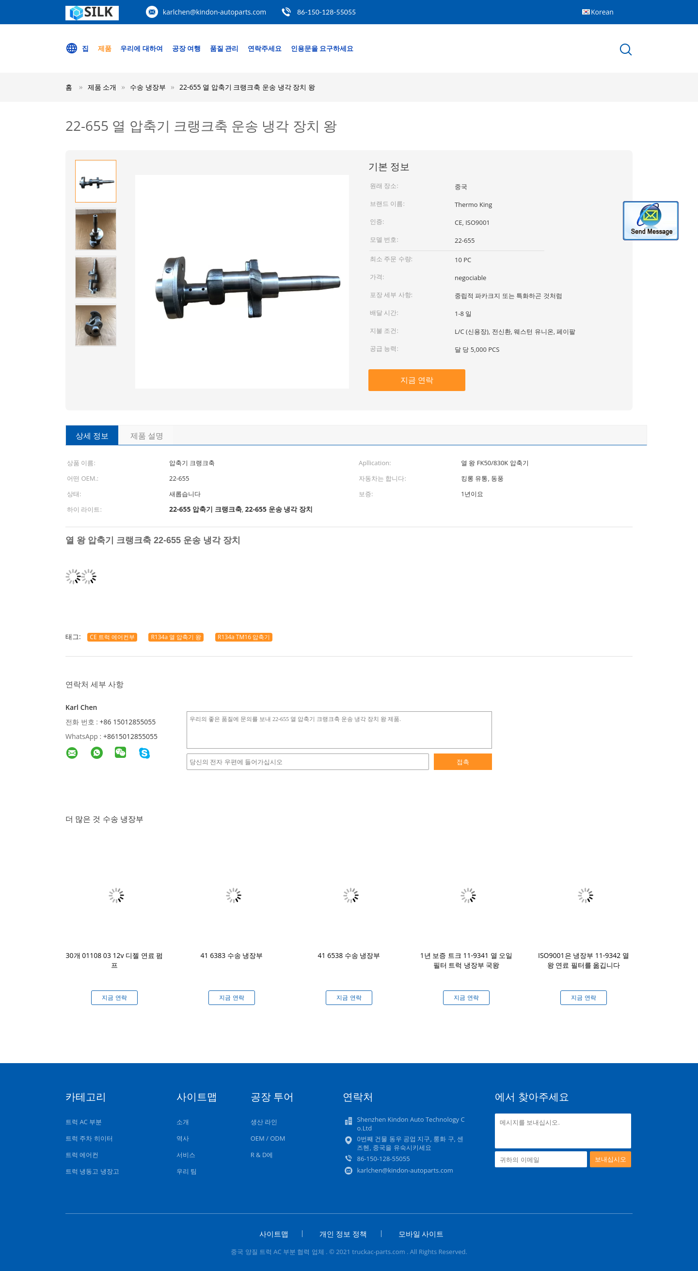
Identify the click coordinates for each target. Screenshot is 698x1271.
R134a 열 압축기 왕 (176, 637)
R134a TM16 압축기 (244, 637)
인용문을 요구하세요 (322, 48)
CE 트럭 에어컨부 (112, 637)
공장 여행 (186, 48)
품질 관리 (224, 48)
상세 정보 (92, 435)
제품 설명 (146, 435)
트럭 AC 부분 (83, 1121)
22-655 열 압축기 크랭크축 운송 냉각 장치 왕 (247, 87)
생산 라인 (264, 1121)
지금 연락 (416, 380)
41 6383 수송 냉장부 (232, 955)
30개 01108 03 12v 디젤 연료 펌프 (114, 960)
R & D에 (262, 1154)
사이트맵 (273, 1233)
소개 (182, 1121)
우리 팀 (186, 1171)
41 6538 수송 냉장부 (349, 955)
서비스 (185, 1154)
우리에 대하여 (141, 48)
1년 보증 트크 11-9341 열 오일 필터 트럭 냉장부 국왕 (466, 960)
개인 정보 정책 (343, 1233)
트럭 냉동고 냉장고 (92, 1171)
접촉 (463, 761)
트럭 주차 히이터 (89, 1138)
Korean (602, 11)
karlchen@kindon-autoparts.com (215, 11)
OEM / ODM (268, 1138)
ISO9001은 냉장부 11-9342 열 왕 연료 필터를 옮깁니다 (583, 960)
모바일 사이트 (421, 1233)
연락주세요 (265, 48)
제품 (104, 48)
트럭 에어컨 (81, 1154)
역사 (182, 1138)
